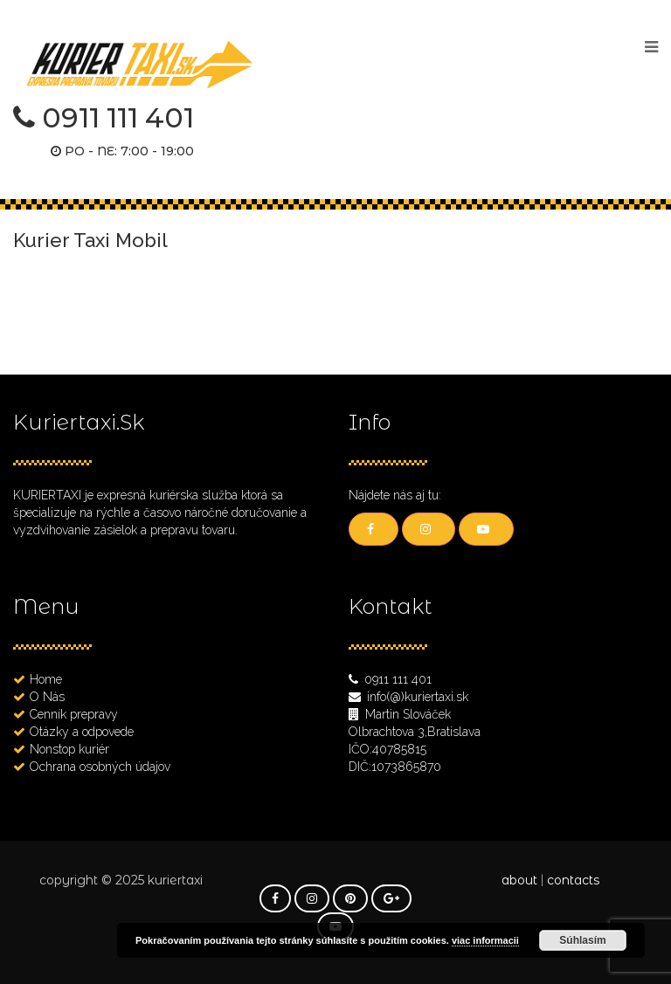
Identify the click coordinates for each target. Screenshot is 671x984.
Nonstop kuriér (69, 749)
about (519, 880)
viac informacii (485, 940)
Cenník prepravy (74, 714)
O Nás (47, 697)
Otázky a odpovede (82, 732)
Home (46, 679)
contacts (573, 880)
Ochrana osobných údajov (100, 767)
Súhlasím (582, 940)
